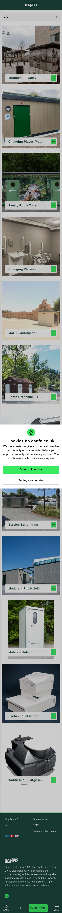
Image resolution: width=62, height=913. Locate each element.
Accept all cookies (31, 469)
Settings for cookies (31, 480)
